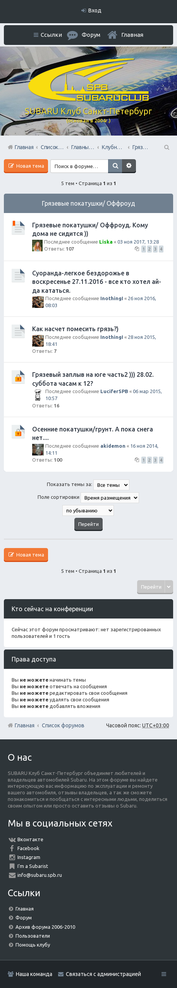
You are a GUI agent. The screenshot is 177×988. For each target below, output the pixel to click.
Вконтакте (30, 839)
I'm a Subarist (32, 866)
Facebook (28, 848)
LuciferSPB (114, 391)
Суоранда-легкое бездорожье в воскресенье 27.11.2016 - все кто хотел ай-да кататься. (96, 282)
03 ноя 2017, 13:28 (138, 241)
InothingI (111, 298)
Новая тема (29, 165)
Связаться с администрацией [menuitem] (103, 974)
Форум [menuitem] (91, 34)
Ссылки (51, 34)
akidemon (112, 445)
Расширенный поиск (129, 166)
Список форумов (63, 725)
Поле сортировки (88, 497)
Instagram (28, 857)
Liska (106, 241)
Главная (132, 34)
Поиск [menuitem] (166, 147)
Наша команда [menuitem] (34, 974)
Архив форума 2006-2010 (45, 927)
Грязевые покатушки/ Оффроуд (88, 203)
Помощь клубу (32, 944)
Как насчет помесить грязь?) (75, 328)
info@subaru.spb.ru (39, 875)
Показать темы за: (88, 484)
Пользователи (32, 935)
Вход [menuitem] (94, 10)
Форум (23, 917)
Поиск (115, 166)
